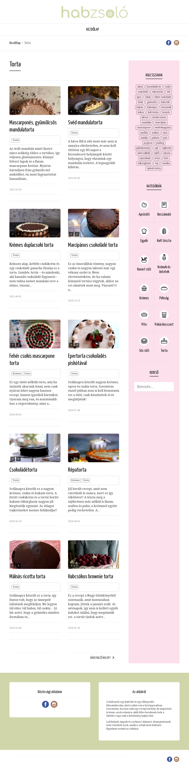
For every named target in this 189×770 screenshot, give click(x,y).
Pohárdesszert (164, 324)
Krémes (17, 373)
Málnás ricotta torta (27, 576)
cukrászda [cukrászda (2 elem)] (157, 91)
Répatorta (77, 470)
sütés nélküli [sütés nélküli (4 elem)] (143, 153)
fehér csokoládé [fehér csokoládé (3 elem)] (163, 97)
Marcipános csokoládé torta (93, 245)
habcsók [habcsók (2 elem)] (165, 102)
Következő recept (100, 658)
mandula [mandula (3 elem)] (146, 122)
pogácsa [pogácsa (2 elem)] (148, 143)
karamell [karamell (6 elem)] (166, 107)
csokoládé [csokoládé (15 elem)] (143, 91)
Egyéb (144, 241)
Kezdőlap (92, 29)
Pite (144, 324)
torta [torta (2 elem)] (157, 158)
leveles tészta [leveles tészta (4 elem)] (159, 117)
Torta (16, 140)
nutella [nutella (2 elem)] (144, 138)
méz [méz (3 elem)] (165, 133)
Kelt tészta (164, 241)
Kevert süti (144, 269)
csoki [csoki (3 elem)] (168, 86)
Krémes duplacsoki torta (31, 245)
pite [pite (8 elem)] (165, 138)
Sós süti (144, 351)
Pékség (164, 298)
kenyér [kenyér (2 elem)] (166, 112)
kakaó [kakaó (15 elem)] (140, 107)
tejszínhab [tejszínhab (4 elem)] (145, 158)
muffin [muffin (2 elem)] (144, 133)
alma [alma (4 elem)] (140, 86)
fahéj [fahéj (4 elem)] (148, 97)
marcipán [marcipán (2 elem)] (160, 122)
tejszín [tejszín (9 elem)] (166, 153)
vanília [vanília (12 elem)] (166, 163)
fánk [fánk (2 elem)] (140, 102)
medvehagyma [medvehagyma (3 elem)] (163, 127)
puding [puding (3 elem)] (160, 143)
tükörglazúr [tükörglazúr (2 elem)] (144, 163)
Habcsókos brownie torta (90, 576)
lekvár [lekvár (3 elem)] (145, 117)
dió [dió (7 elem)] (168, 91)
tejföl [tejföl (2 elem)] (156, 153)
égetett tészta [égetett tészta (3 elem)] (154, 168)
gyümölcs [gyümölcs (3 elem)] (152, 102)
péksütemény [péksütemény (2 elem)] (143, 148)
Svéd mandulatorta (85, 122)
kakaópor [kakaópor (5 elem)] (152, 107)
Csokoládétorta (23, 470)
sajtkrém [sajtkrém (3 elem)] (166, 148)
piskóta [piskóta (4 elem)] (155, 138)
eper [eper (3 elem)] (139, 97)
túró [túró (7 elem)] (166, 158)
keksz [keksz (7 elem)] (141, 112)
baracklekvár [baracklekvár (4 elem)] (154, 86)
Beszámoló (164, 214)
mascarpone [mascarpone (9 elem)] (144, 127)
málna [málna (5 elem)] (155, 133)
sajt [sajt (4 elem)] (156, 148)
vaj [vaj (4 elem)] (156, 163)
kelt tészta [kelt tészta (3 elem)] (153, 112)
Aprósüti (144, 214)
